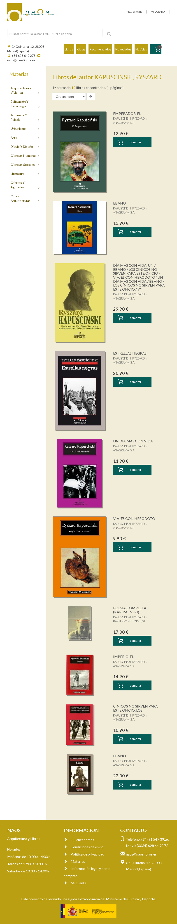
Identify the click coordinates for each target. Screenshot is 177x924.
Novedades (123, 49)
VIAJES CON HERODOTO (134, 518)
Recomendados (100, 49)
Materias (74, 861)
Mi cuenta (75, 883)
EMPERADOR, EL (127, 113)
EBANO (119, 203)
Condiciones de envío (83, 847)
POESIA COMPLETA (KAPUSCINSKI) (129, 610)
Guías (81, 49)
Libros (69, 49)
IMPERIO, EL (123, 656)
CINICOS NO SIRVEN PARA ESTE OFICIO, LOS (135, 708)
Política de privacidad (84, 854)
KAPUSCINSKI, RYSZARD (129, 118)
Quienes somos (79, 840)
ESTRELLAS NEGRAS (130, 353)
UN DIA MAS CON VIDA (133, 441)
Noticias (141, 49)
